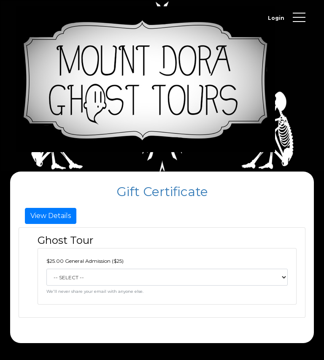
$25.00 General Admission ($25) (85, 261)
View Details (50, 216)
